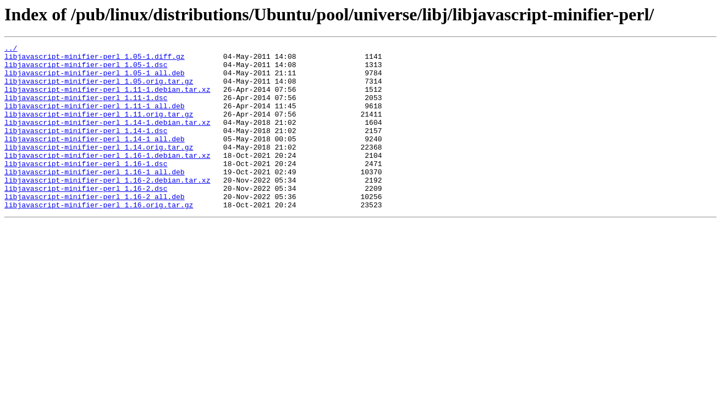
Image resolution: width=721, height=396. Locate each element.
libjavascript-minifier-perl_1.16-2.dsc (85, 218)
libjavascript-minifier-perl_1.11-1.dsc (85, 109)
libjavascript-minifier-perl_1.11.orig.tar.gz (98, 129)
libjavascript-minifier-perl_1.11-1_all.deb (94, 119)
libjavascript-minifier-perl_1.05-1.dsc (85, 69)
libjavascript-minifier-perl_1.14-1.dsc (85, 148)
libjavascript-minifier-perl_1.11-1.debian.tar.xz (107, 99)
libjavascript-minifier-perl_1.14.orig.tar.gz (98, 168)
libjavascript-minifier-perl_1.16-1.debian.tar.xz (107, 178)
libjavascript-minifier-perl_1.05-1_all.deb (94, 79)
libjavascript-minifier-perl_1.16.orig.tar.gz (98, 238)
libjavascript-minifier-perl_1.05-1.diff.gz (94, 59)
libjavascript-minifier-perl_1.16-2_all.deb (94, 228)
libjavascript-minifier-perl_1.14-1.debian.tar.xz (107, 139)
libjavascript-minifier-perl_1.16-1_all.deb (94, 198)
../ (10, 49)
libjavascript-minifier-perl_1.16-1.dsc (85, 188)
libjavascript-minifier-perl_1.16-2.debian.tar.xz (107, 208)
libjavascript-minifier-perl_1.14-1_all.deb (94, 158)
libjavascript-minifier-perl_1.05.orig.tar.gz (98, 89)
